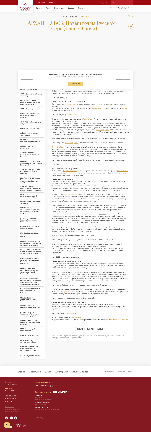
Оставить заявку (11, 399)
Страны (21, 371)
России (124, 108)
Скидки (48, 371)
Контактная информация (123, 79)
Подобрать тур (75, 84)
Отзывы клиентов (79, 371)
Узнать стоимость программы (90, 329)
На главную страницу (27, 79)
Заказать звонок (11, 396)
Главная (64, 16)
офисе (42, 410)
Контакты (130, 372)
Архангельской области (119, 320)
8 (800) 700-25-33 (11, 391)
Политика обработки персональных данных (13, 411)
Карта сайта (9, 407)
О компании (40, 2)
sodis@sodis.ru (10, 402)
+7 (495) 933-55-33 (12, 385)
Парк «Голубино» (69, 115)
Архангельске (70, 104)
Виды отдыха (35, 371)
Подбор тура (109, 372)
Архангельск (87, 119)
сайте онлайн (55, 410)
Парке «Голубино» (102, 130)
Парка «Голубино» (70, 171)
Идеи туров (74, 16)
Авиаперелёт (61, 371)
